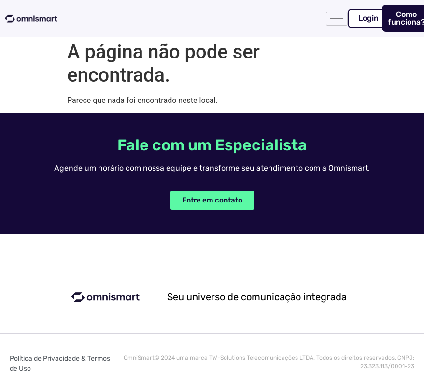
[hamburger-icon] (337, 19)
